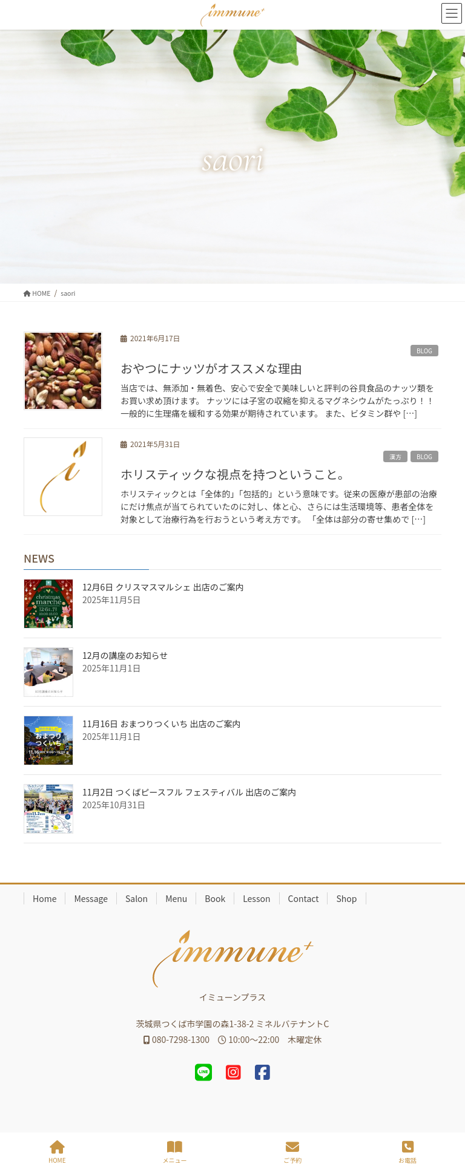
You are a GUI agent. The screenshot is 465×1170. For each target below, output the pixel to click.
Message (91, 898)
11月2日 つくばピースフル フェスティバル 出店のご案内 (189, 792)
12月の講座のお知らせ (125, 655)
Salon (136, 898)
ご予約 (292, 1152)
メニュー (174, 1152)
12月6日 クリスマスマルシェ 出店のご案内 (163, 587)
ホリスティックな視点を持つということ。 (235, 474)
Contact (303, 898)
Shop (346, 898)
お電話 (407, 1152)
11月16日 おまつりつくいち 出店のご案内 (161, 723)
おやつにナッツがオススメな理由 (211, 368)
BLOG (424, 350)
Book (215, 898)
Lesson (256, 898)
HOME (57, 1152)
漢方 (395, 456)
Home (44, 898)
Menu (176, 898)
